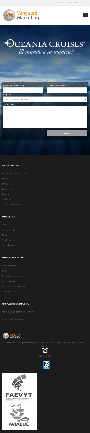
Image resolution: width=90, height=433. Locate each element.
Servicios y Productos (11, 204)
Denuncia (45, 346)
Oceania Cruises (9, 281)
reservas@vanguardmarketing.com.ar (19, 311)
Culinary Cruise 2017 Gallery (14, 173)
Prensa (5, 194)
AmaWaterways (9, 265)
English (5, 178)
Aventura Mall (8, 230)
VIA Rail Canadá (9, 245)
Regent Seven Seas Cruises (14, 286)
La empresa (7, 189)
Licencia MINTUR (75, 342)
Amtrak (5, 224)
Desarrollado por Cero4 (12, 319)
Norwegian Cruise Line (12, 276)
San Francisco (8, 199)
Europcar (6, 183)
